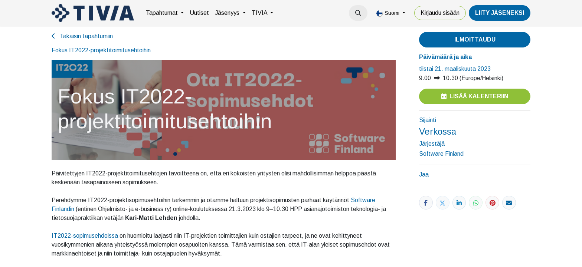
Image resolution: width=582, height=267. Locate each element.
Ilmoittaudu (475, 39)
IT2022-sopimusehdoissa (85, 236)
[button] (358, 13)
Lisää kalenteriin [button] (474, 96)
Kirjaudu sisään (440, 13)
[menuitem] (165, 13)
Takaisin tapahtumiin (82, 36)
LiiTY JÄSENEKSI (499, 13)
